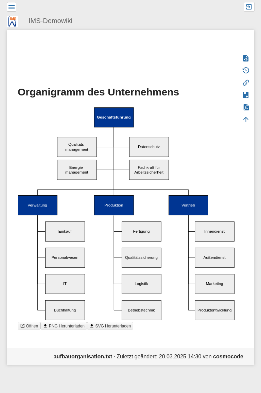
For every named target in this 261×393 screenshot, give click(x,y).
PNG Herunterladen (64, 326)
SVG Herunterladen (110, 326)
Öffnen (29, 326)
